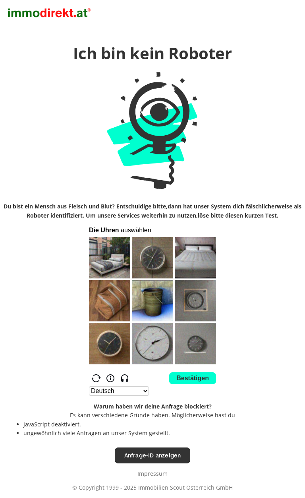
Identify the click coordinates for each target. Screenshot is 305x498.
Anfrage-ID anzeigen (152, 455)
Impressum (152, 473)
